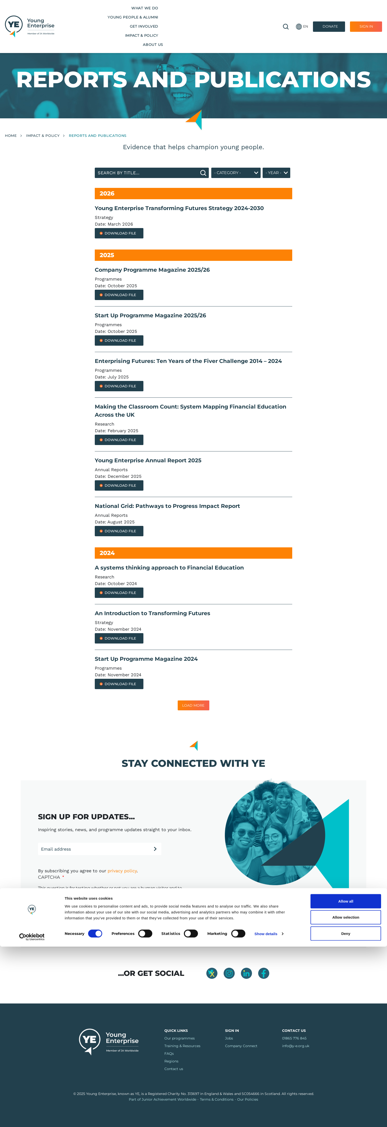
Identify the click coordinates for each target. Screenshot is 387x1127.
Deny (345, 1114)
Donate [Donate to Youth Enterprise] (330, 14)
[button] (302, 15)
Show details (265, 1114)
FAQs (169, 1053)
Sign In (366, 14)
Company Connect (241, 1046)
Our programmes (179, 1038)
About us (252, 14)
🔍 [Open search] (286, 15)
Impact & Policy (216, 14)
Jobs (229, 1038)
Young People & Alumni (128, 14)
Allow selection (345, 1098)
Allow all (345, 1081)
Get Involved (177, 14)
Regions (171, 1061)
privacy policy (122, 870)
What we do (81, 14)
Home (11, 135)
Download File (120, 233)
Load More (193, 705)
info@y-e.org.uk (295, 1046)
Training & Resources (182, 1046)
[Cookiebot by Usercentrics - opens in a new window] (32, 1117)
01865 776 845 (294, 1038)
